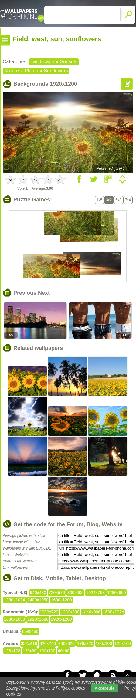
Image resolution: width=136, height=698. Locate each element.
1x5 (99, 200)
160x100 (104, 643)
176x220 (85, 643)
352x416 (29, 643)
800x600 (75, 592)
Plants (31, 70)
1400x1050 (37, 599)
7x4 (128, 200)
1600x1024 (113, 612)
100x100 (47, 650)
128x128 (12, 650)
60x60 (63, 650)
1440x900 (91, 612)
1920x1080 (37, 619)
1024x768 (95, 592)
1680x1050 (14, 619)
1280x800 (70, 612)
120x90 (30, 650)
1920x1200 (61, 619)
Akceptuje (104, 688)
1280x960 (116, 592)
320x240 (47, 643)
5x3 (118, 200)
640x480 (38, 592)
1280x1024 (14, 599)
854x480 (30, 631)
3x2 (109, 200)
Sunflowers (56, 70)
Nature (11, 70)
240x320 (66, 643)
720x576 (57, 592)
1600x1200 (61, 599)
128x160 (122, 643)
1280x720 (48, 612)
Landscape (42, 61)
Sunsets (68, 61)
